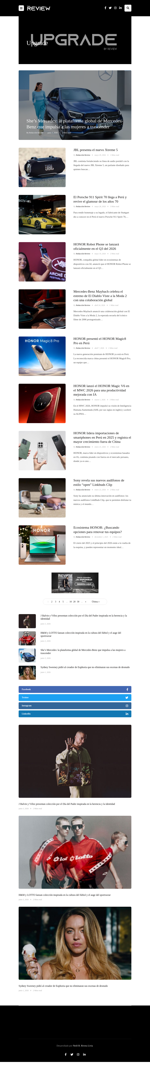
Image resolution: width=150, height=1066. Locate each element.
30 (78, 602)
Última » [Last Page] (95, 602)
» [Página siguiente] (85, 602)
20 (74, 602)
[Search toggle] (127, 8)
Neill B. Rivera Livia (83, 1045)
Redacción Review (36, 133)
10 (71, 602)
